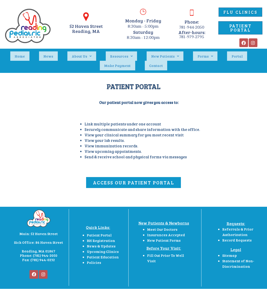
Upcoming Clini (101, 240)
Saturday (143, 32)
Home (21, 53)
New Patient (158, 229)
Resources (96, 53)
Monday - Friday (143, 20)
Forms (162, 53)
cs (117, 240)
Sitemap (229, 244)
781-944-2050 (191, 27)
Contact (244, 53)
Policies (94, 251)
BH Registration (101, 229)
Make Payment (214, 53)
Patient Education (103, 246)
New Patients (131, 53)
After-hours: (191, 32)
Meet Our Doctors (162, 218)
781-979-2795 (191, 36)
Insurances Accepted (166, 223)
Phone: (192, 22)
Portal (185, 53)
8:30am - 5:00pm (143, 26)
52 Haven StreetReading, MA (86, 28)
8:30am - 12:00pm (143, 37)
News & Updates (101, 235)
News (41, 53)
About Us (66, 53)
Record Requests (237, 228)
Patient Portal (99, 224)
